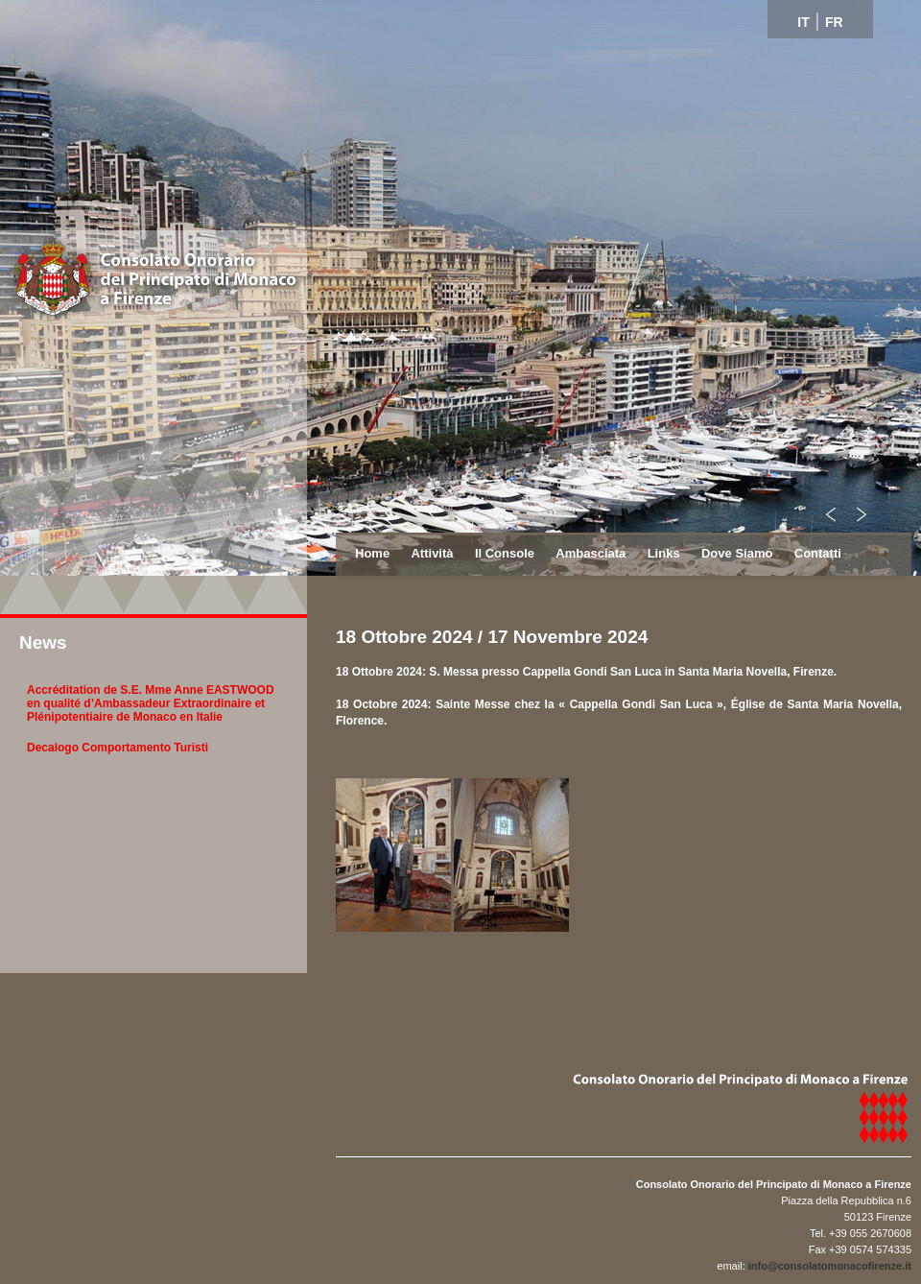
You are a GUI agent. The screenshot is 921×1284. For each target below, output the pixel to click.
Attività (432, 553)
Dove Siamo (736, 553)
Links (664, 553)
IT (803, 22)
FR (834, 22)
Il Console (504, 553)
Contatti (817, 553)
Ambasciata (590, 553)
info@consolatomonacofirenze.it (829, 1266)
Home (372, 553)
